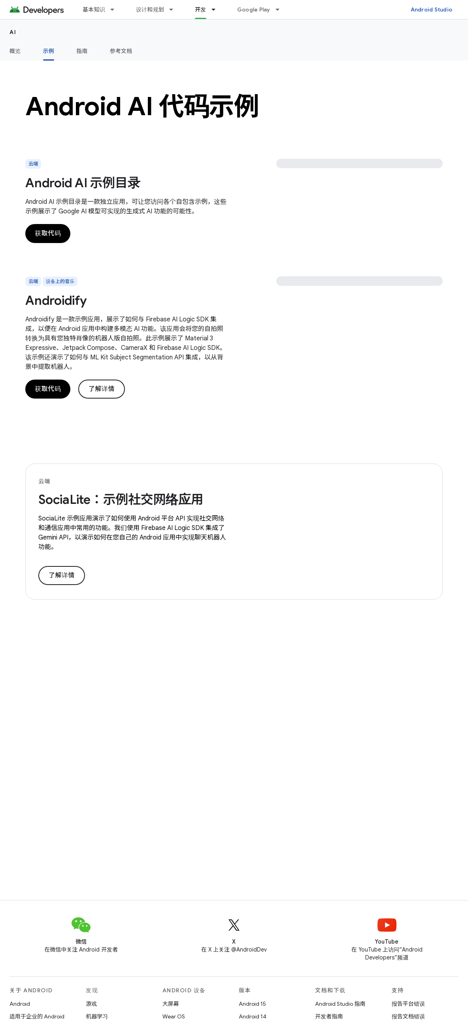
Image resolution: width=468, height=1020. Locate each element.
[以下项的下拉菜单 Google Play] (281, 9)
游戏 (91, 1003)
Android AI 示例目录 (82, 183)
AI (12, 32)
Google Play (253, 9)
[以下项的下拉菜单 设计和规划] (174, 9)
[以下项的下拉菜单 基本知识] (115, 9)
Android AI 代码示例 (142, 106)
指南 (82, 51)
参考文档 (121, 51)
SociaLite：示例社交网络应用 (121, 499)
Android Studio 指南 (340, 1003)
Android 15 (252, 1003)
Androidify (56, 300)
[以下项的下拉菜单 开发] (217, 9)
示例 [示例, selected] (49, 51)
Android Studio (432, 9)
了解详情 (102, 389)
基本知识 (94, 9)
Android (19, 1003)
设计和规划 (150, 9)
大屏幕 (170, 1003)
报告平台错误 (408, 1003)
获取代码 (48, 233)
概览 (15, 51)
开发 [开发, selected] (200, 9)
